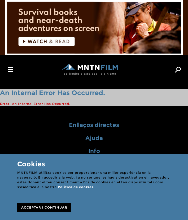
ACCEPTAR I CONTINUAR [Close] (44, 207)
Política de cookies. (76, 187)
